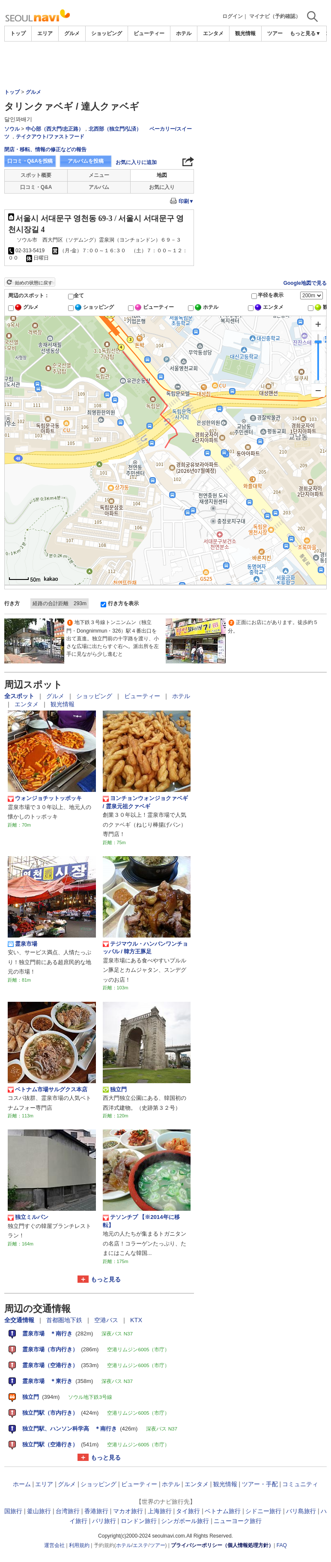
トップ (18, 33)
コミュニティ (300, 1484)
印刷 (186, 201)
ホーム (22, 1484)
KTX (136, 1320)
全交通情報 (20, 1320)
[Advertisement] (166, 65)
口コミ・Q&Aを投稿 (30, 161)
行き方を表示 (123, 603)
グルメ (72, 33)
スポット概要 (36, 175)
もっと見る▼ (305, 33)
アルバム (99, 187)
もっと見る (106, 1279)
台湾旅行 (68, 1511)
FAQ (282, 1545)
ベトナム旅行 (223, 1511)
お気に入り (162, 187)
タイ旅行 (188, 1511)
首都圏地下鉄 (65, 1320)
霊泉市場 (22, 944)
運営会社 (54, 1545)
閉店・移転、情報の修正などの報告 (45, 149)
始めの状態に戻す (34, 282)
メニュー (99, 175)
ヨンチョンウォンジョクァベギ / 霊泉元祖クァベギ (145, 802)
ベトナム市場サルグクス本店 (47, 1089)
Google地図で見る (305, 283)
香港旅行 (96, 1511)
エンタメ (213, 33)
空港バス (107, 1320)
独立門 (115, 1089)
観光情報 (245, 33)
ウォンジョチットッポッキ (45, 798)
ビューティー (149, 33)
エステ (140, 1545)
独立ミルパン (31, 1217)
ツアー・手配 (282, 33)
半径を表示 (270, 295)
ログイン (232, 16)
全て (79, 296)
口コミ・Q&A (36, 187)
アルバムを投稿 (86, 161)
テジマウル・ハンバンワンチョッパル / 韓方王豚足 (145, 948)
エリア (45, 33)
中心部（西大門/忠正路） (54, 129)
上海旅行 (160, 1511)
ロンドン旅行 (139, 1520)
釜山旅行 (39, 1511)
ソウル (12, 129)
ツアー (157, 1545)
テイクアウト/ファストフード (50, 137)
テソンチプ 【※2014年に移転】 (141, 1221)
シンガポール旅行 (185, 1520)
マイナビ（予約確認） (275, 16)
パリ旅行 (104, 1520)
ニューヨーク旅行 (238, 1520)
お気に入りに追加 (136, 162)
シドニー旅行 (263, 1511)
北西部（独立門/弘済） (115, 129)
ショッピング (106, 33)
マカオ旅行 (128, 1511)
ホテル (183, 33)
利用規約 (79, 1545)
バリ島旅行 (301, 1511)
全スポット (20, 696)
